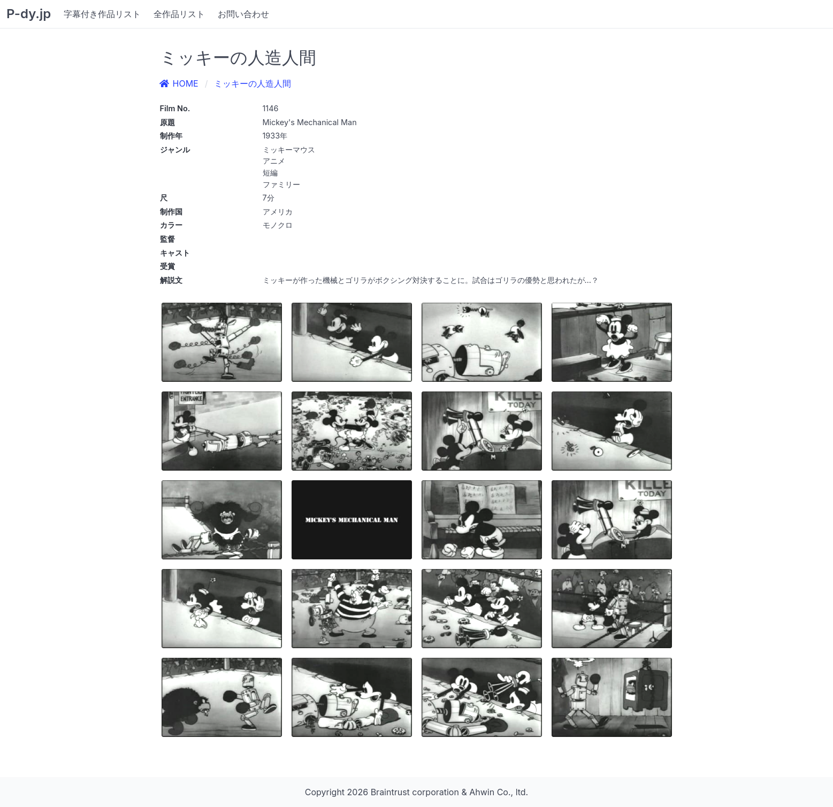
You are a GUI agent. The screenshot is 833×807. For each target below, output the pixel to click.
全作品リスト (179, 14)
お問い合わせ (243, 14)
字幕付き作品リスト (102, 14)
